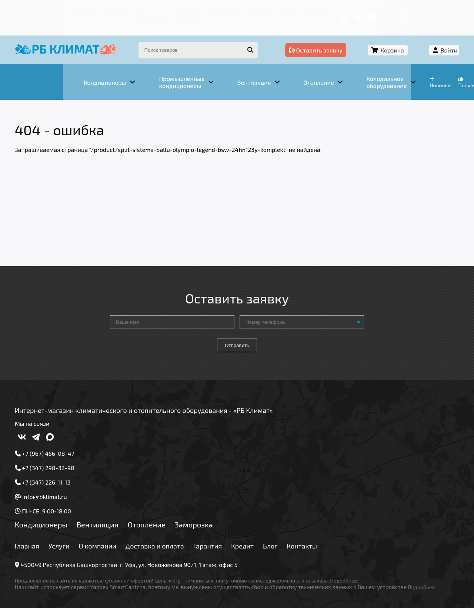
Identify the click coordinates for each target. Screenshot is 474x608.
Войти (443, 36)
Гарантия (192, 9)
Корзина (402, 36)
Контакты (273, 9)
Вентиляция (103, 502)
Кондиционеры (47, 502)
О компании (96, 9)
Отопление (152, 502)
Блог (246, 9)
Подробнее (349, 558)
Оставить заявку (341, 36)
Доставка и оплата (146, 9)
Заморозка (200, 502)
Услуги (62, 9)
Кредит (223, 9)
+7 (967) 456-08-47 (373, 9)
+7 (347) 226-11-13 (428, 9)
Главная (35, 9)
